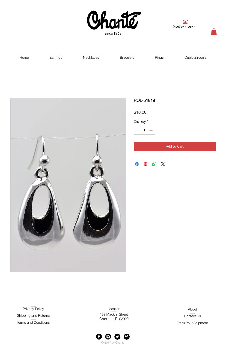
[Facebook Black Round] (99, 337)
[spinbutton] (144, 130)
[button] (214, 31)
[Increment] (151, 130)
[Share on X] (163, 164)
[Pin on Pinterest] (145, 164)
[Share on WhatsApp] (154, 164)
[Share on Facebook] (137, 164)
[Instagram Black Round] (108, 337)
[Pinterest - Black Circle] (127, 337)
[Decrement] (137, 130)
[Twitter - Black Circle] (117, 337)
